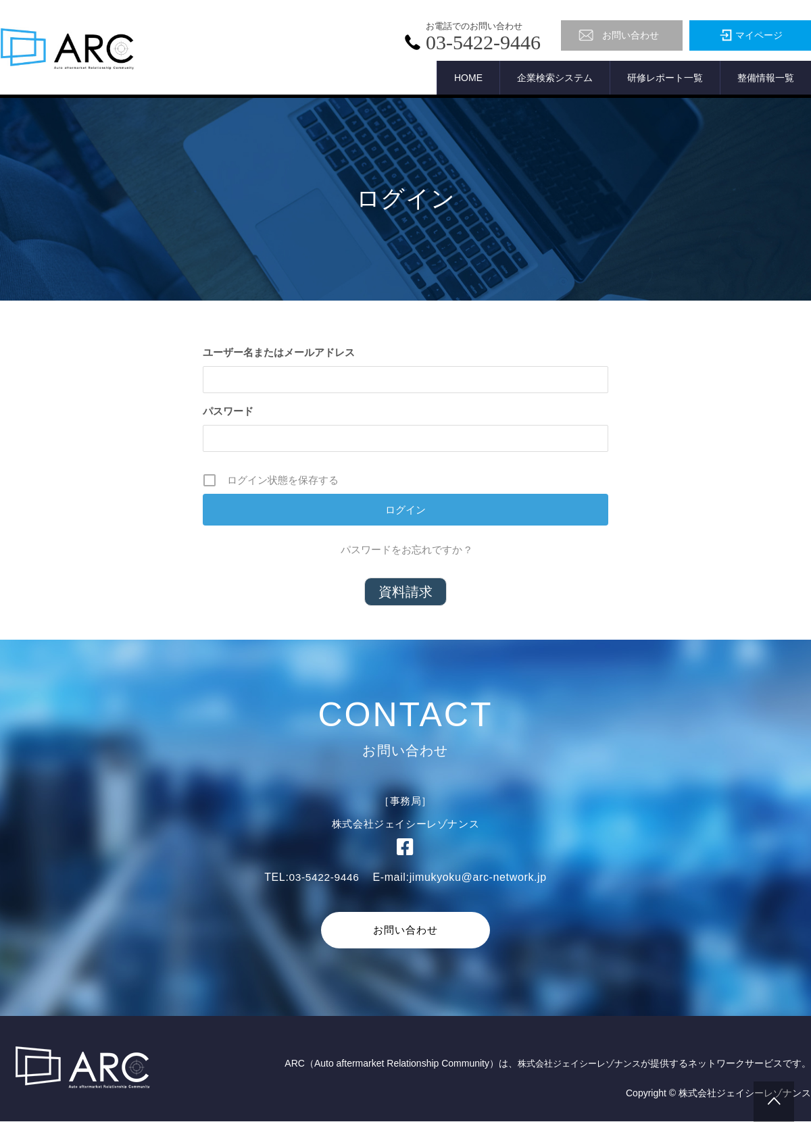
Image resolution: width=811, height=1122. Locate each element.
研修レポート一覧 (665, 77)
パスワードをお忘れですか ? (406, 549)
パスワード (228, 411)
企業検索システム (555, 77)
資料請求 (405, 591)
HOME (468, 77)
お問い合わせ (405, 930)
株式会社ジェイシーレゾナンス (574, 1064)
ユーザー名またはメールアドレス (279, 352)
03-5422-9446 (324, 877)
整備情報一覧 (765, 77)
